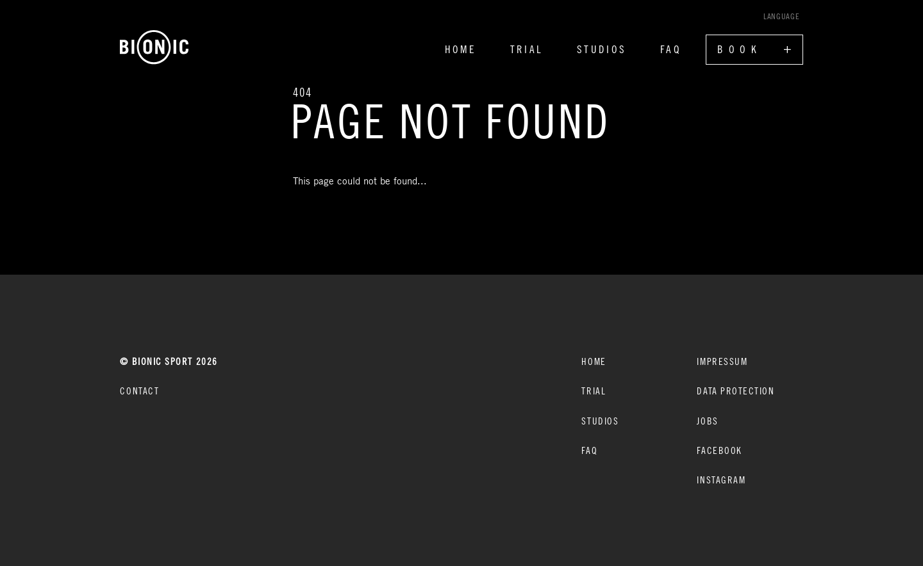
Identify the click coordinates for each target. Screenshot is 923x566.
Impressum (722, 361)
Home (460, 49)
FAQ (670, 49)
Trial (527, 49)
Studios (601, 49)
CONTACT (139, 390)
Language (781, 16)
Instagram (721, 479)
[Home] (154, 47)
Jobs (707, 420)
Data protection (735, 390)
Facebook (719, 450)
